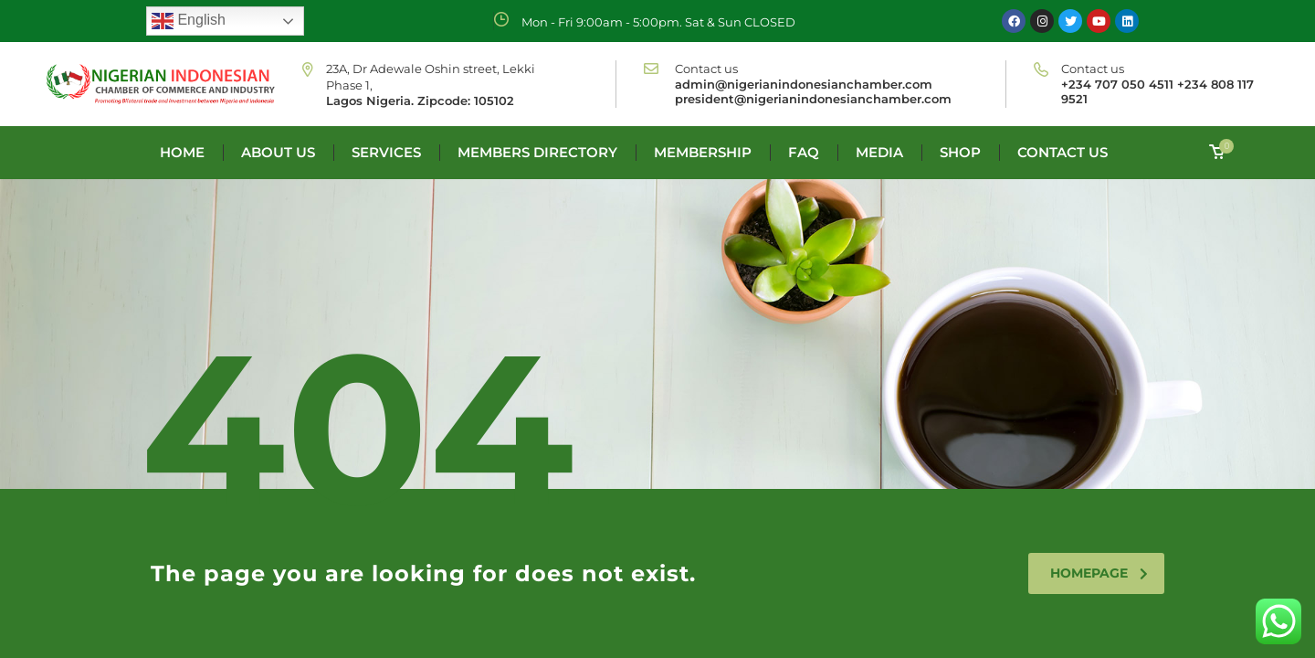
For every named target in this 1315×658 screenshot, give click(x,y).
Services (386, 152)
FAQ (803, 152)
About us (278, 152)
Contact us (1062, 152)
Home (182, 152)
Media (879, 152)
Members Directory (537, 152)
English (189, 21)
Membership (703, 152)
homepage (1099, 573)
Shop (960, 152)
